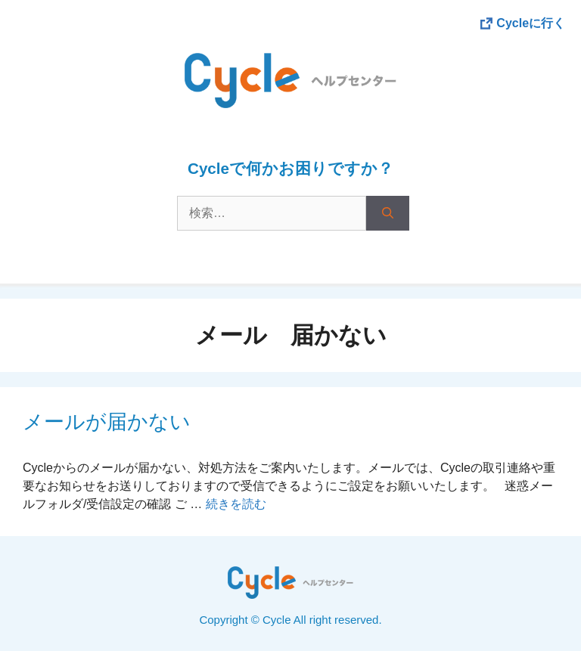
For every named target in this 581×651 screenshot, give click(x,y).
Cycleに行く (530, 23)
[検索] (387, 213)
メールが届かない (107, 422)
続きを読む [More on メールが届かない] (236, 504)
